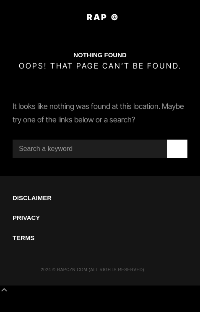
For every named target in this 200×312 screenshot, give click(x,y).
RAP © (103, 17)
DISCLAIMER (32, 197)
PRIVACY (26, 217)
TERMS (23, 237)
